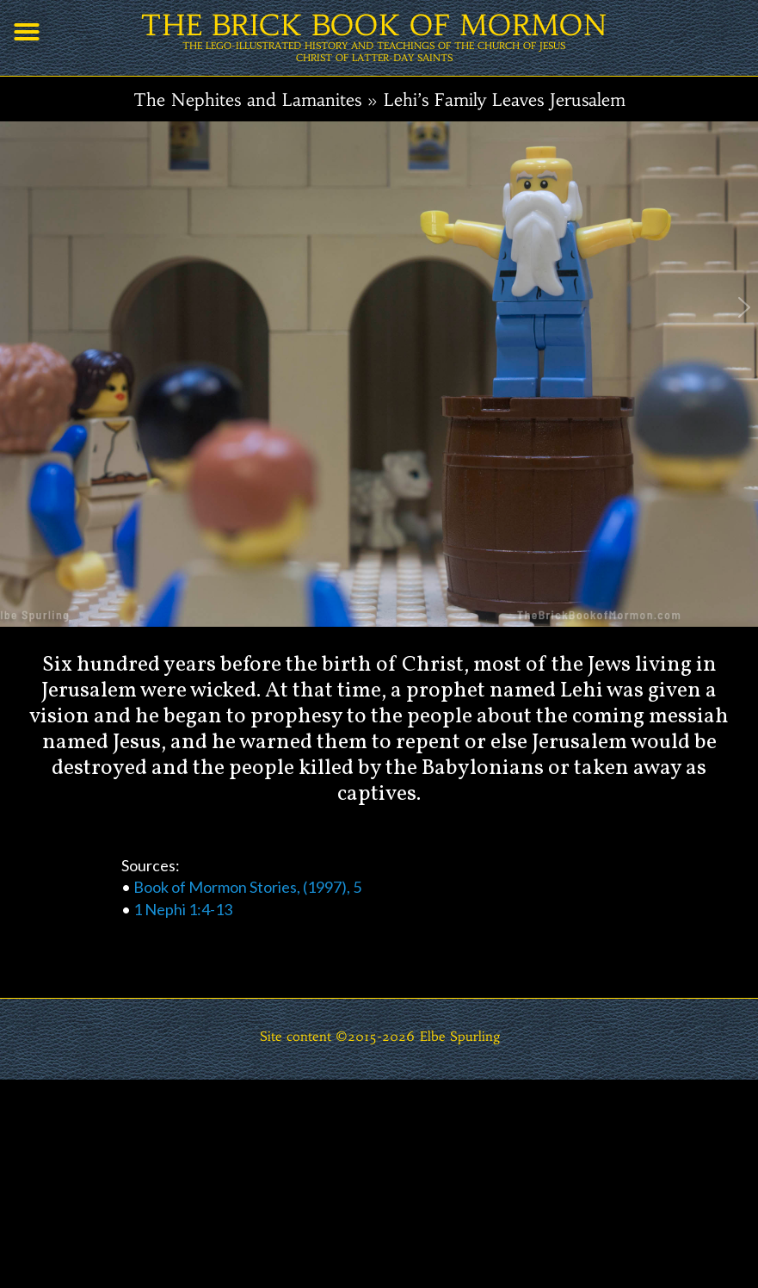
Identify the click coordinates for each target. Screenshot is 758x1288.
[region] (379, 525)
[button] (26, 32)
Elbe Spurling (460, 1036)
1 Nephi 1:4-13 (182, 909)
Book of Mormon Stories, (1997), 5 (247, 886)
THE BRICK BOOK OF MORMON (373, 25)
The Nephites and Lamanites (247, 99)
